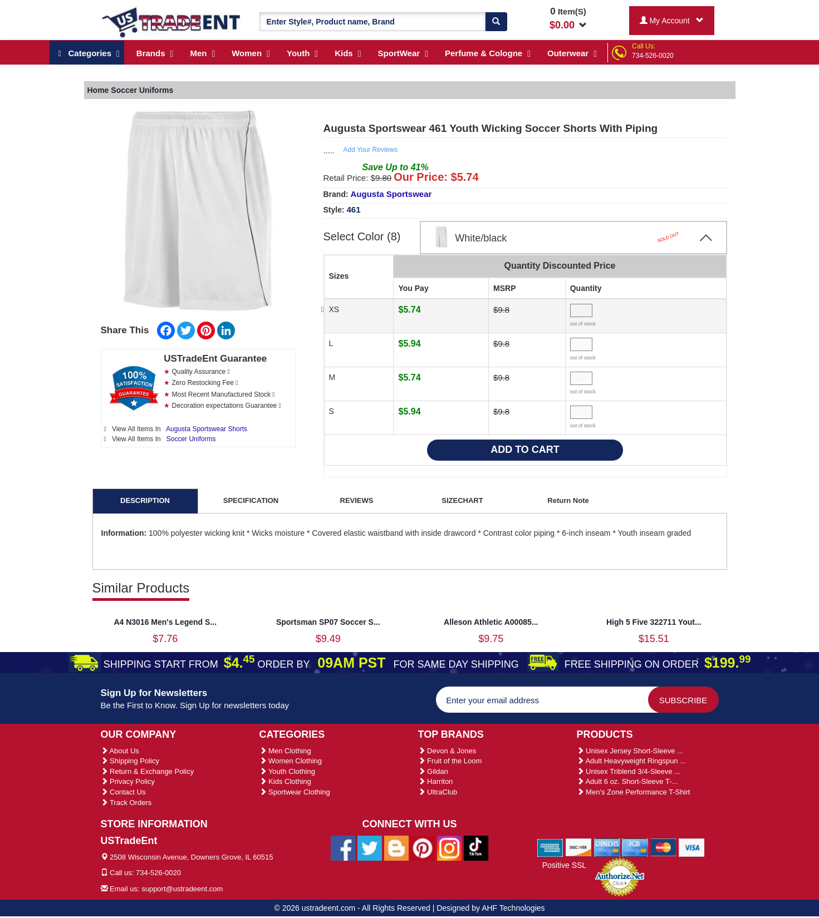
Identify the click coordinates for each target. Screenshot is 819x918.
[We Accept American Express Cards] (550, 846)
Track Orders (126, 802)
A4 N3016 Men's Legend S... (165, 622)
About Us (120, 751)
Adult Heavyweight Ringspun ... (631, 761)
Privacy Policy (128, 781)
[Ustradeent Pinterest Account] (422, 847)
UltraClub (438, 792)
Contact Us (123, 792)
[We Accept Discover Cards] (579, 846)
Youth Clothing (287, 771)
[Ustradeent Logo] (172, 21)
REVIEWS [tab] (357, 500)
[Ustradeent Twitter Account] (369, 847)
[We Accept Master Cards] (663, 846)
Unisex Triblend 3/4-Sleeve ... (628, 771)
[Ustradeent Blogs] (396, 847)
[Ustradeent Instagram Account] (449, 847)
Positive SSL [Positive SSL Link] (564, 865)
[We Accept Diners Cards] (607, 846)
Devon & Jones (447, 751)
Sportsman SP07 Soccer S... (328, 622)
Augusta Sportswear (391, 194)
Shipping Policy (130, 761)
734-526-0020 (653, 56)
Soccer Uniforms (191, 439)
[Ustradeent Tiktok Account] (476, 847)
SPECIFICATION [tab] (250, 500)
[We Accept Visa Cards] (692, 846)
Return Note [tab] (567, 500)
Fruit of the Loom (450, 761)
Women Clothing (290, 761)
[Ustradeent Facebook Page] (343, 847)
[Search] (496, 21)
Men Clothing (285, 751)
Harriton (435, 781)
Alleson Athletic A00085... (491, 622)
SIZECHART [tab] (462, 500)
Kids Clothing (285, 781)
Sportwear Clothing (294, 792)
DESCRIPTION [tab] (145, 500)
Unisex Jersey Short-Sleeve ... (630, 751)
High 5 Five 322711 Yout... (654, 622)
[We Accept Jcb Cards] (635, 846)
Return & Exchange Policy (147, 771)
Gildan (433, 771)
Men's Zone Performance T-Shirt (633, 792)
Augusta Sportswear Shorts (206, 429)
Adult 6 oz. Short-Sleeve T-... (627, 781)
